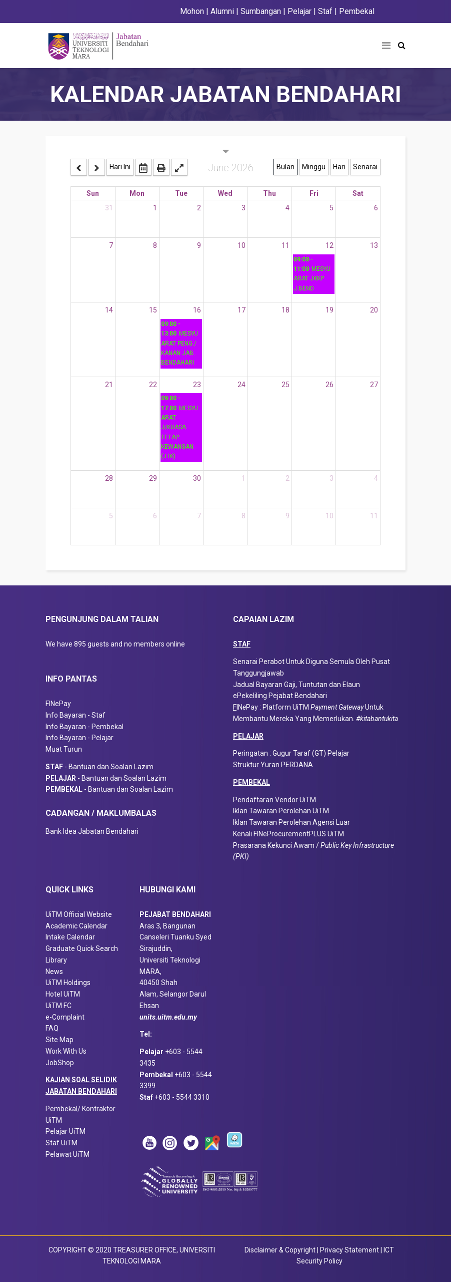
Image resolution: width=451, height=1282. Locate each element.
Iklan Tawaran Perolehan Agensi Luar (291, 822)
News (54, 972)
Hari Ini (120, 167)
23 (197, 385)
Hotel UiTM (63, 994)
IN (239, 707)
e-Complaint (65, 1017)
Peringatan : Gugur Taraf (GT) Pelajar (291, 753)
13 (374, 245)
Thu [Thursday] (269, 193)
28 (109, 478)
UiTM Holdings (68, 983)
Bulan (285, 167)
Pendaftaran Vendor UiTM (274, 800)
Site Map (60, 1040)
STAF (241, 644)
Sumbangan (260, 11)
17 (242, 310)
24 (242, 385)
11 (286, 245)
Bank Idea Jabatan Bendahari (92, 831)
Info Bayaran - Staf (76, 715)
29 (153, 478)
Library (56, 960)
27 (374, 385)
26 (330, 385)
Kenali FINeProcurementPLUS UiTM (288, 834)
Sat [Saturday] (358, 193)
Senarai (365, 167)
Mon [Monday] (137, 193)
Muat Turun (64, 749)
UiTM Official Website (79, 914)
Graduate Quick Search (82, 948)
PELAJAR (248, 736)
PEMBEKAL (251, 782)
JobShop (60, 1063)
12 (330, 245)
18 (286, 310)
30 (197, 478)
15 (153, 310)
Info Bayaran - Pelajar (80, 738)
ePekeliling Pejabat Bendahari (280, 696)
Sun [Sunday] (92, 193)
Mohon (192, 11)
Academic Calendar (77, 926)
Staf (325, 11)
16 (197, 310)
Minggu (314, 167)
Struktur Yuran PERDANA (273, 765)
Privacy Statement (350, 1250)
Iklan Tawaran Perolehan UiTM (281, 811)
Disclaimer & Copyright (280, 1250)
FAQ (52, 1028)
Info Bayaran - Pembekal (85, 727)
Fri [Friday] (314, 193)
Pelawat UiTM (68, 1154)
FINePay (58, 704)
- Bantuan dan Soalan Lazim (102, 767)
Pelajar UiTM (66, 1131)
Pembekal (356, 11)
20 (374, 310)
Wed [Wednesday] (225, 193)
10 (242, 245)
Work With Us (66, 1051)
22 (153, 385)
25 (286, 385)
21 (109, 385)
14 (109, 310)
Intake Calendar (70, 937)
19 (330, 310)
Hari (339, 167)
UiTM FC (59, 1006)
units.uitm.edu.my (168, 1017)
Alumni (222, 11)
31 (109, 208)
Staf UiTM (62, 1143)
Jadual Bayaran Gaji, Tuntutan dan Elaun (296, 685)
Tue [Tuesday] (181, 193)
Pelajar (299, 11)
